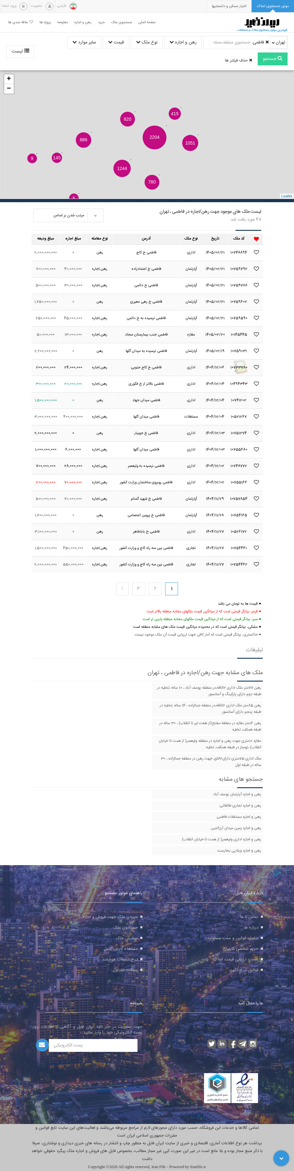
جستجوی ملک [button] (121, 22)
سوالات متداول (125, 970)
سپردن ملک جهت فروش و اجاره (110, 917)
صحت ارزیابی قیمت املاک (235, 959)
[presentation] (229, 6)
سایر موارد (84, 42)
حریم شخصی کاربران (240, 948)
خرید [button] (101, 22)
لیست (20, 51)
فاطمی (261, 42)
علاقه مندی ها (20, 22)
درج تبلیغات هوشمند (120, 959)
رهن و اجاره (183, 42)
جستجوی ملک (125, 927)
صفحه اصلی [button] (147, 22)
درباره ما (251, 927)
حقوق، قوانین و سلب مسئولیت (231, 938)
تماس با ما (249, 917)
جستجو (272, 59)
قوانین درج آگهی (243, 970)
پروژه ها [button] (45, 22)
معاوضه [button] (62, 22)
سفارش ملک (127, 938)
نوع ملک (146, 42)
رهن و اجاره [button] (83, 22)
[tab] (273, 6)
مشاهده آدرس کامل (121, 948)
